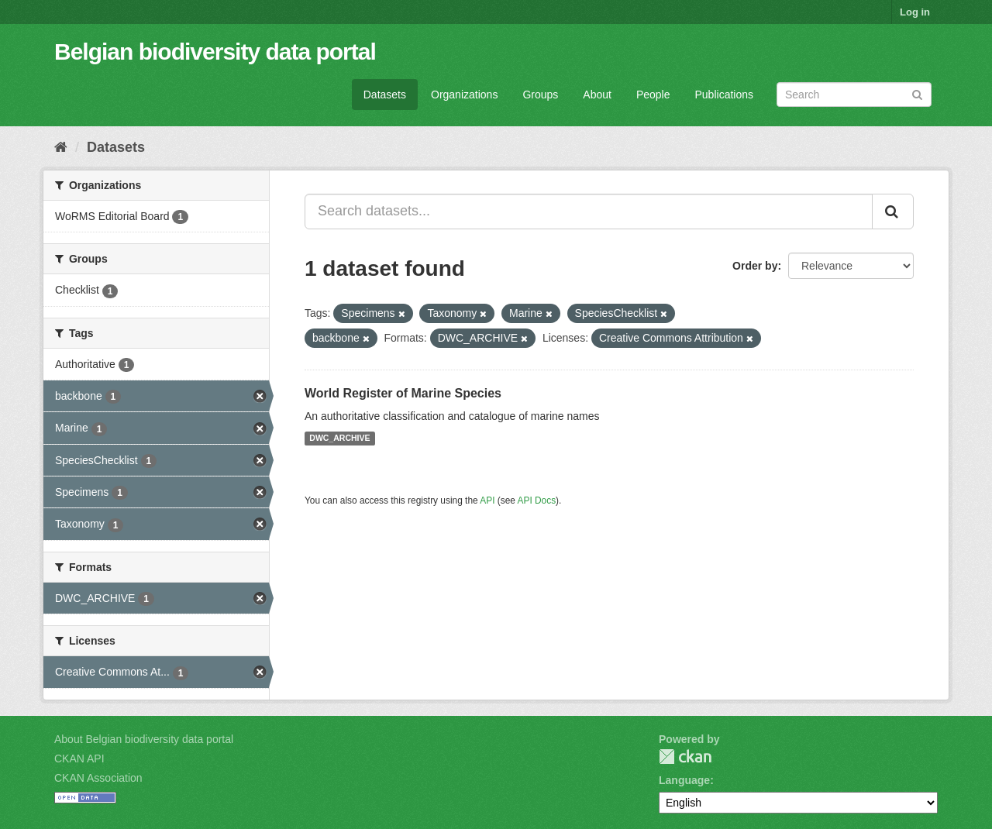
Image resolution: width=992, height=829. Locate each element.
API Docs (537, 500)
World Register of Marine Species (403, 393)
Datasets (384, 94)
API (487, 500)
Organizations (464, 94)
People (653, 94)
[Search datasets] (854, 94)
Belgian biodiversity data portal (215, 51)
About (597, 94)
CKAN (685, 756)
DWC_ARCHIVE (339, 438)
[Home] (60, 147)
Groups (540, 94)
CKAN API (79, 758)
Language (684, 780)
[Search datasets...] (589, 211)
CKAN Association (98, 778)
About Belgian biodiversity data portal (143, 739)
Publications (724, 94)
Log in (915, 12)
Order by (754, 266)
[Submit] (917, 93)
